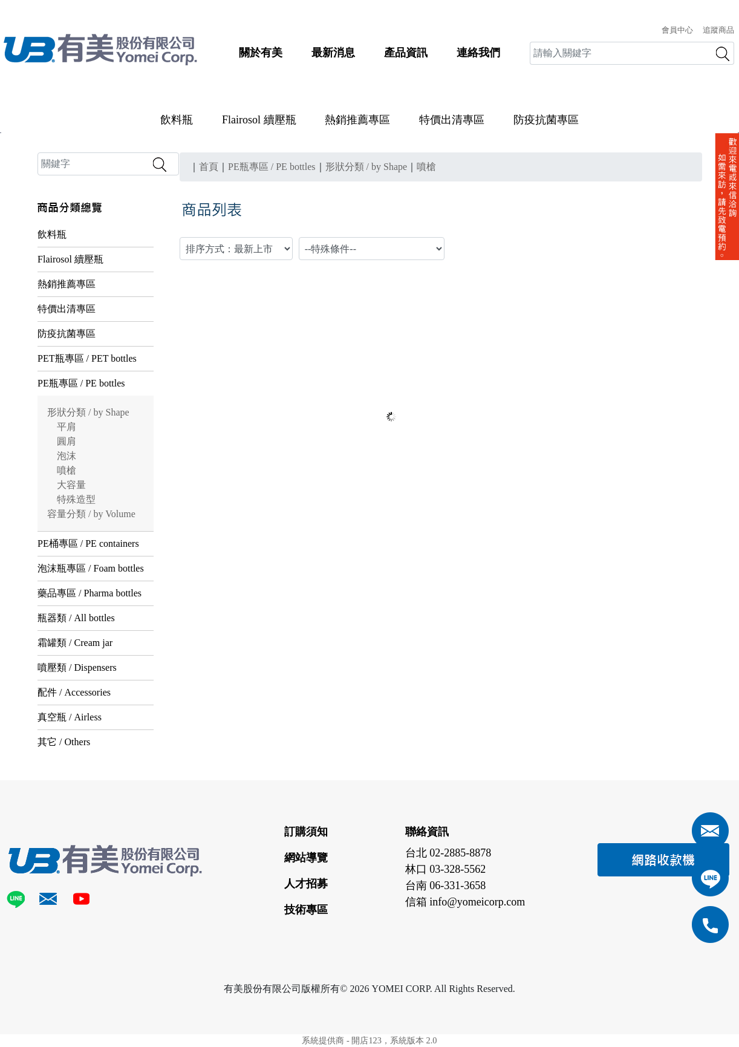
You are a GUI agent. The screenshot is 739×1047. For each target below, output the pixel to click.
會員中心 (677, 30)
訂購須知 (306, 832)
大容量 (71, 485)
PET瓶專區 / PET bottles (87, 358)
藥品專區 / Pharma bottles (89, 593)
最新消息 (333, 53)
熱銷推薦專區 (357, 120)
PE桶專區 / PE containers (88, 543)
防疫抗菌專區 (546, 120)
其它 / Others (63, 742)
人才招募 (306, 884)
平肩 (66, 427)
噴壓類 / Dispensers (77, 667)
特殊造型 (76, 499)
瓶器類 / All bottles (76, 618)
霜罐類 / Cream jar (74, 643)
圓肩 (66, 441)
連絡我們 (478, 53)
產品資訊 (406, 53)
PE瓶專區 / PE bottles (81, 383)
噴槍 (66, 470)
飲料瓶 (176, 120)
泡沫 (66, 456)
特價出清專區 (451, 120)
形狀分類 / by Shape (88, 412)
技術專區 (306, 910)
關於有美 (260, 53)
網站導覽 (306, 858)
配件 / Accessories (74, 692)
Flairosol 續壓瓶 (259, 120)
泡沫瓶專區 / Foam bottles (90, 568)
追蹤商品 (718, 30)
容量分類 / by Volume (91, 514)
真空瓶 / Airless (69, 717)
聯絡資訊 (427, 832)
